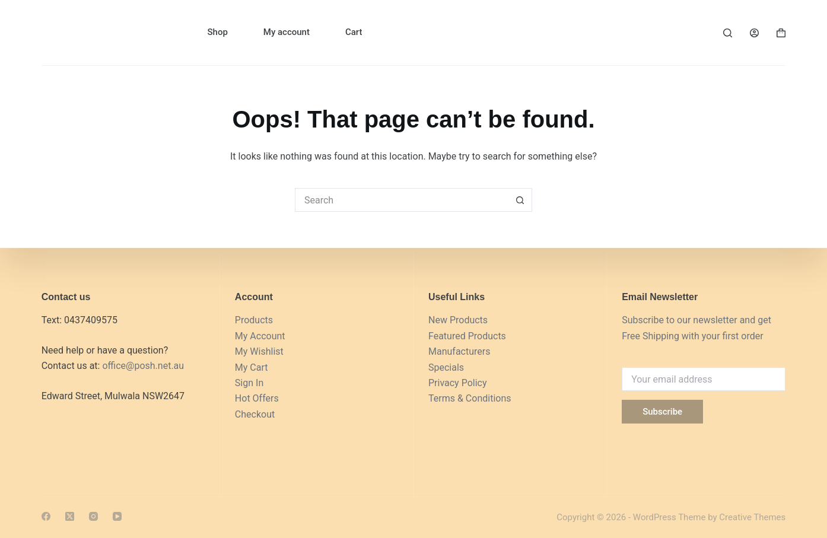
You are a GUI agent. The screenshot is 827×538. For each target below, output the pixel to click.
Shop (217, 32)
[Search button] (520, 200)
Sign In (249, 383)
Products (254, 320)
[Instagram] (93, 516)
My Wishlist (259, 351)
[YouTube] (117, 516)
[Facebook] (46, 516)
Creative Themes (752, 517)
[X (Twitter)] (69, 516)
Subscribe (662, 411)
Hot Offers (257, 398)
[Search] (727, 32)
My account (286, 32)
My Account (260, 336)
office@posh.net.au (143, 365)
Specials (446, 367)
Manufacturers (459, 351)
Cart (353, 32)
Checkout (255, 414)
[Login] (754, 32)
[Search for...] (401, 200)
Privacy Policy (457, 383)
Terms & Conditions (469, 398)
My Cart (251, 367)
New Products (458, 320)
